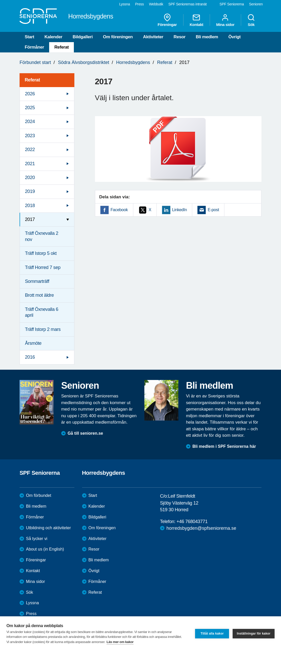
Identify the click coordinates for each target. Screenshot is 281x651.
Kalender (54, 36)
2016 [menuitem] (30, 357)
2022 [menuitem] (30, 149)
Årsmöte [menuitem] (33, 343)
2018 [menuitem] (30, 205)
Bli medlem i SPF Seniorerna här (224, 446)
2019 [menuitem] (30, 191)
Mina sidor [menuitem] (225, 20)
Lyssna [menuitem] (124, 4)
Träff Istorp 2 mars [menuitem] (42, 329)
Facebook (119, 210)
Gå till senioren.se (85, 433)
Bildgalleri (83, 36)
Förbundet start (35, 62)
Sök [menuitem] (251, 20)
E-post (213, 210)
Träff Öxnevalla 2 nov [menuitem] (41, 236)
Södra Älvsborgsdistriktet (83, 62)
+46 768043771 (192, 521)
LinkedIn (179, 210)
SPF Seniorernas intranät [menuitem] (187, 4)
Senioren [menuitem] (256, 4)
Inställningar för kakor (253, 633)
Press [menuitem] (139, 4)
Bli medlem (207, 36)
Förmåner (34, 47)
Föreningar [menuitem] (167, 20)
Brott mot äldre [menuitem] (39, 295)
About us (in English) (45, 549)
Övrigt (234, 36)
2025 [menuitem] (30, 107)
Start (29, 36)
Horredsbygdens (133, 62)
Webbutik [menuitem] (156, 4)
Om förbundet (38, 495)
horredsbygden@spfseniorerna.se (201, 528)
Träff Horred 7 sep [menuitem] (42, 267)
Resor (180, 36)
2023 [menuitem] (30, 135)
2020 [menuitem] (30, 177)
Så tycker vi (36, 538)
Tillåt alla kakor (212, 633)
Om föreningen (118, 36)
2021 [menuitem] (30, 163)
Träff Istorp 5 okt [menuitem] (41, 253)
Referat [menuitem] (32, 79)
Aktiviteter (153, 36)
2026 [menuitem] (30, 93)
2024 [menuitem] (30, 121)
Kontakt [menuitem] (196, 20)
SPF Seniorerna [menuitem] (231, 4)
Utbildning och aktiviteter (48, 528)
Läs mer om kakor (120, 642)
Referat (61, 47)
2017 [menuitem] (30, 219)
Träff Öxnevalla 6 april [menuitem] (41, 312)
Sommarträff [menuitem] (37, 281)
